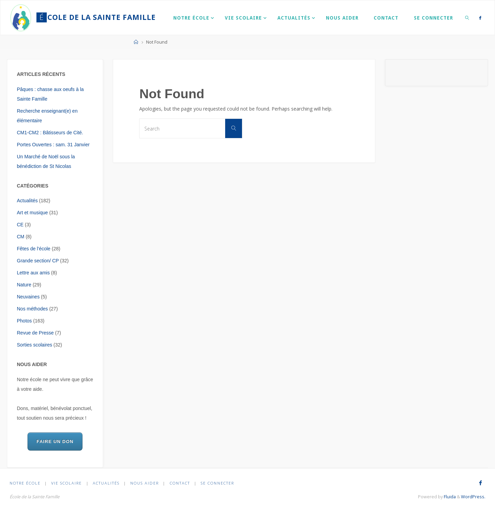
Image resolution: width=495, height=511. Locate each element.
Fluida (449, 497)
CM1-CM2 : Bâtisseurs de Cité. (50, 132)
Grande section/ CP (38, 260)
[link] (467, 17)
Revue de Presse (35, 333)
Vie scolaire (66, 483)
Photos (24, 320)
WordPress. (473, 497)
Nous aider (144, 483)
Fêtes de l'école (34, 248)
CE (20, 224)
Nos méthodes (32, 308)
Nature (24, 284)
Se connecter (217, 483)
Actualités (27, 200)
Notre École (25, 483)
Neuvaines (28, 296)
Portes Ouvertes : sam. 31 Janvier (53, 144)
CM (20, 236)
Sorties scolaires (34, 345)
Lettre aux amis (33, 272)
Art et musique (32, 212)
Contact (180, 483)
